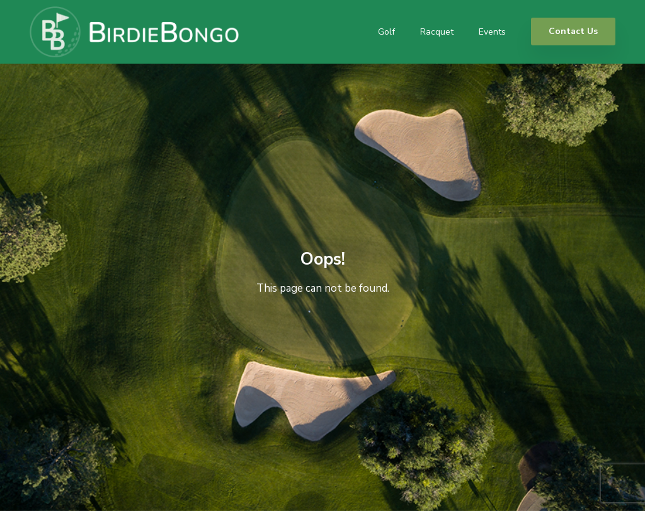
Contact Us (573, 31)
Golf (386, 32)
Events (492, 32)
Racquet (437, 32)
